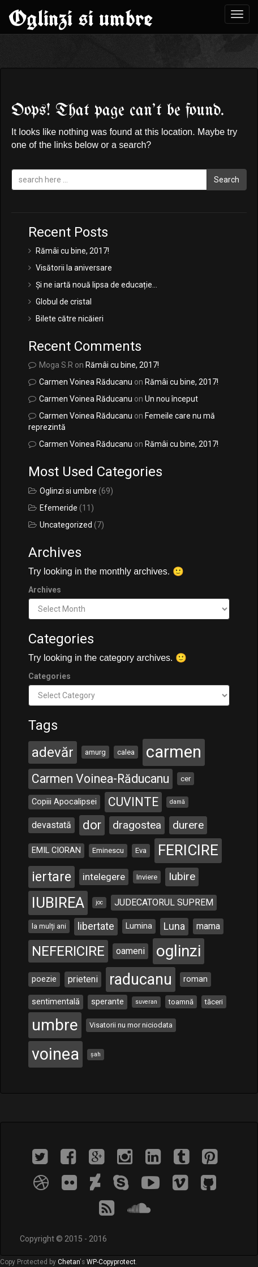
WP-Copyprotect (111, 1262)
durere (188, 824)
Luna (174, 926)
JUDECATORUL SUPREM (163, 902)
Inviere (146, 877)
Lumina (139, 926)
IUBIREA (58, 902)
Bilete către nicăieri (70, 318)
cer (185, 778)
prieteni (83, 979)
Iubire (182, 876)
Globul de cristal (64, 301)
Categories (49, 676)
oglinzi (178, 951)
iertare (51, 877)
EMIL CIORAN (56, 850)
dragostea (137, 824)
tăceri (214, 1002)
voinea (55, 1054)
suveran (146, 1001)
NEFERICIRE (68, 951)
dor (92, 825)
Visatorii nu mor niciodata (131, 1025)
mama (208, 926)
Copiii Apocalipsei (64, 801)
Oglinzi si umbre (80, 18)
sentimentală (56, 1001)
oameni (130, 951)
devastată (51, 825)
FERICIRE (188, 850)
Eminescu (108, 850)
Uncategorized (66, 524)
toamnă (181, 1002)
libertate (96, 926)
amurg (95, 752)
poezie (44, 979)
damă (177, 802)
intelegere (104, 876)
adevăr (53, 752)
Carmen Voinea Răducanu (85, 381)
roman (195, 979)
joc (99, 902)
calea (126, 752)
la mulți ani (49, 926)
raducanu (140, 979)
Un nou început (171, 398)
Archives (44, 589)
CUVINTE (133, 802)
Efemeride (59, 507)
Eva (141, 850)
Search (226, 179)
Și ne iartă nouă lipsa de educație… (96, 284)
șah (96, 1054)
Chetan (69, 1262)
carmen (173, 751)
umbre (55, 1025)
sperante (107, 1001)
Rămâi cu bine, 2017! (72, 250)
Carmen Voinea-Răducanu (100, 779)
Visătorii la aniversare (74, 267)
